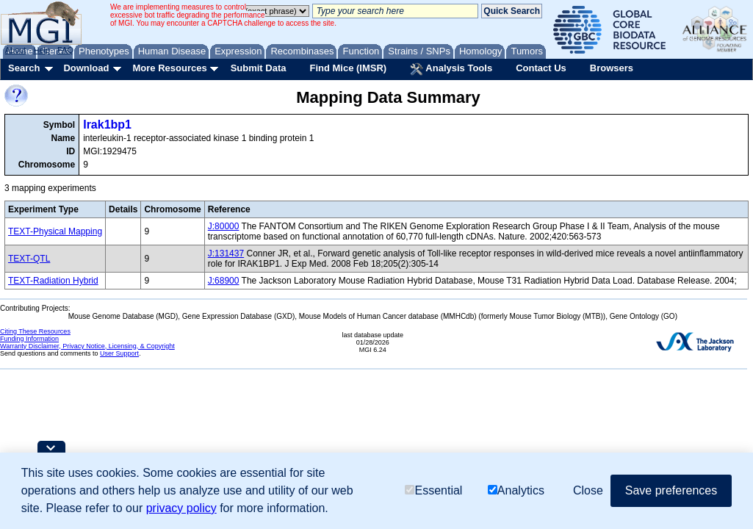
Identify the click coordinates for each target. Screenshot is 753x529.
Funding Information (29, 338)
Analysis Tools (451, 69)
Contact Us (541, 67)
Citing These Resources (35, 331)
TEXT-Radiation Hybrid (53, 281)
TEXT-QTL (29, 258)
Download (86, 67)
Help (41, 50)
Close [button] (588, 490)
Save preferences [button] (671, 490)
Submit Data (259, 67)
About (15, 50)
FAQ (65, 50)
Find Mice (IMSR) (347, 67)
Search (24, 67)
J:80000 (223, 226)
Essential (433, 490)
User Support (119, 353)
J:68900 (223, 281)
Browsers (611, 67)
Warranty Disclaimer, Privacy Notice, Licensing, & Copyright (87, 346)
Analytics (516, 490)
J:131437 (226, 253)
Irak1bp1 (107, 124)
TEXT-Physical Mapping (55, 231)
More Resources (169, 67)
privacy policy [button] (181, 508)
